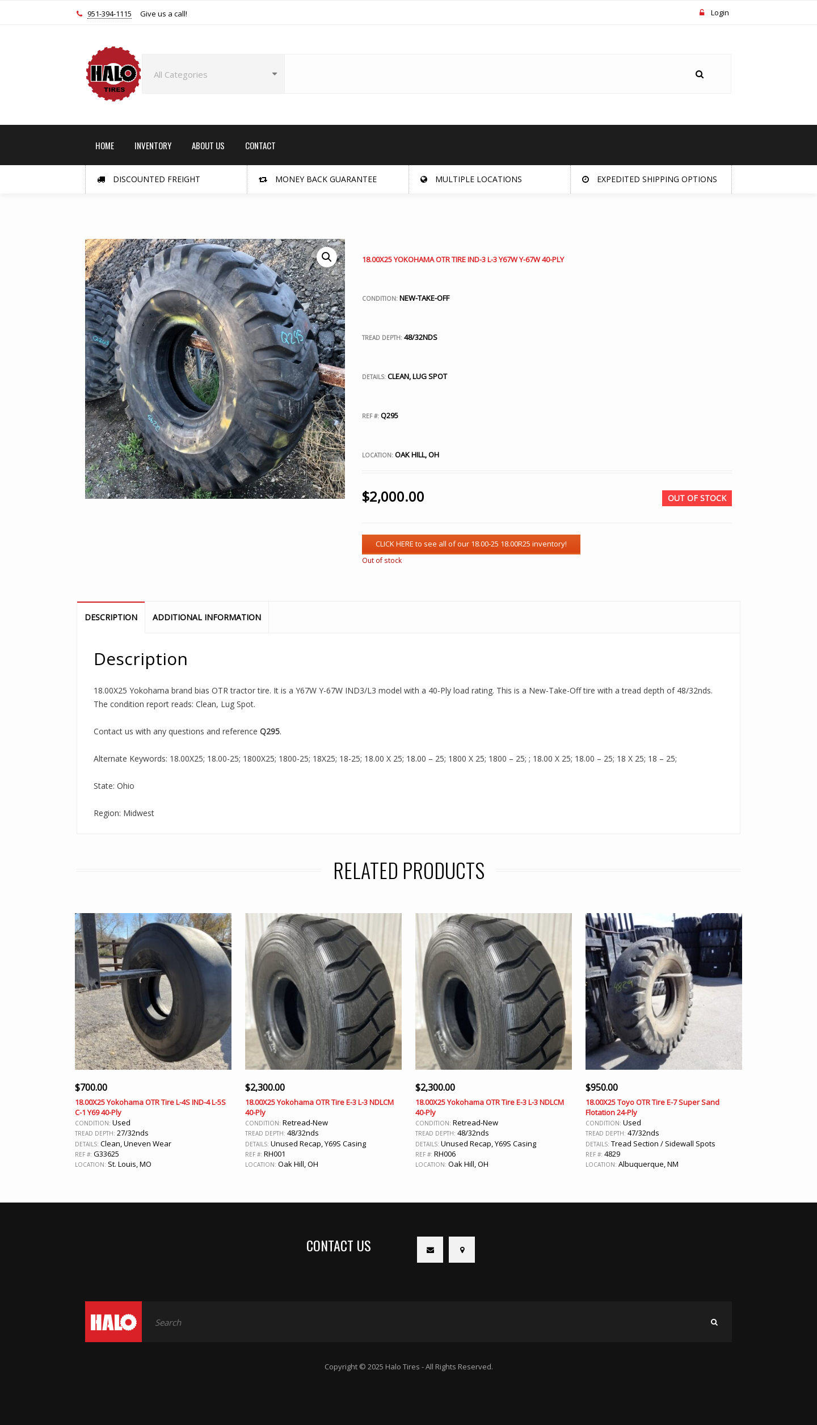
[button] (327, 257)
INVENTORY (152, 145)
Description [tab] (111, 617)
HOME (104, 145)
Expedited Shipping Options (649, 179)
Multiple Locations (471, 179)
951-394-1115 (109, 14)
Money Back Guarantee (318, 179)
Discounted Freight (148, 179)
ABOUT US (208, 145)
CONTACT (260, 145)
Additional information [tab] (207, 617)
